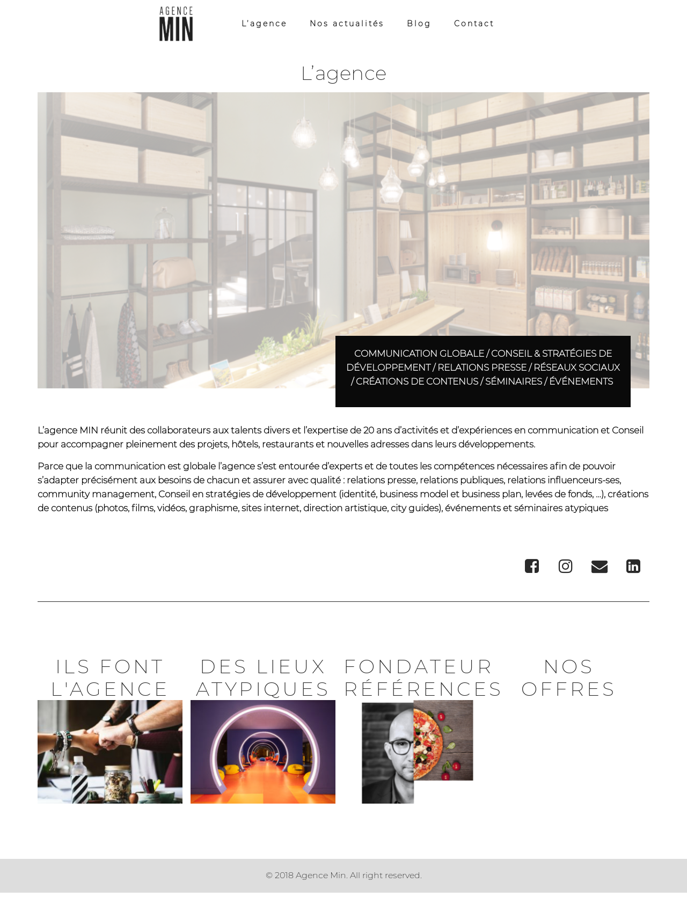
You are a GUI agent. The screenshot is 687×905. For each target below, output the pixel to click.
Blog (419, 25)
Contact (474, 25)
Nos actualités (347, 25)
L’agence (264, 25)
